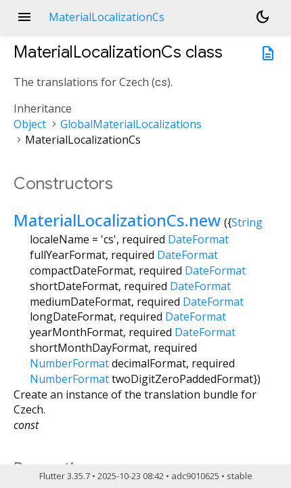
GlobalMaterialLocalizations (131, 124)
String (247, 222)
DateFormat (198, 239)
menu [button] (24, 17)
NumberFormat (69, 363)
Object (30, 124)
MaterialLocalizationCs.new (117, 220)
